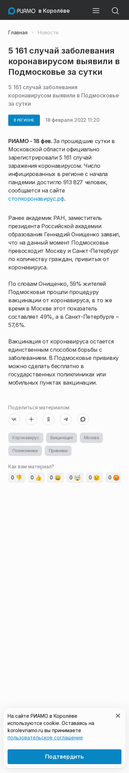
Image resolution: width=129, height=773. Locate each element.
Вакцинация (61, 437)
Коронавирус (25, 437)
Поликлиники (25, 450)
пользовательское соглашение (45, 737)
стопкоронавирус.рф (36, 198)
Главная (18, 32)
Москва (91, 437)
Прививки (58, 450)
